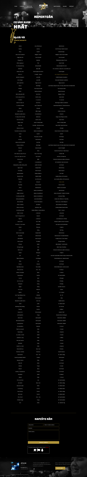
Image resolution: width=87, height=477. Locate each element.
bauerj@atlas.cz (24, 467)
